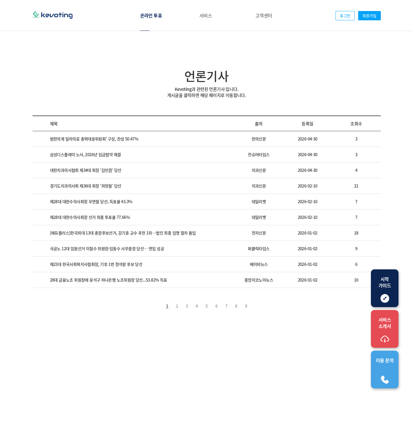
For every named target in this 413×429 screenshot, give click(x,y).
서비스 (205, 15)
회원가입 (369, 15)
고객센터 (263, 15)
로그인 (345, 15)
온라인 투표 (151, 15)
